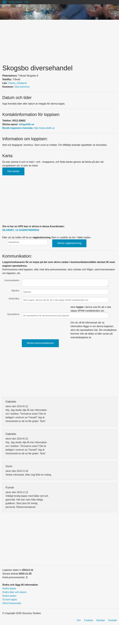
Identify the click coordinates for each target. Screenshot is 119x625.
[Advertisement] (59, 41)
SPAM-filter (14, 298)
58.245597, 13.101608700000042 (20, 230)
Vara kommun (21, 86)
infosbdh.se (26, 124)
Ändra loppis (15, 2)
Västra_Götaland (17, 83)
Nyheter (100, 620)
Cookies (88, 620)
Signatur (15, 290)
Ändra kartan (9, 596)
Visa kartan (13, 171)
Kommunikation (11, 280)
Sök (26, 2)
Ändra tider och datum (14, 592)
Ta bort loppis (9, 599)
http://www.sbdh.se (44, 128)
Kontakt (112, 620)
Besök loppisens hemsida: (18, 128)
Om (79, 620)
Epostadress (13, 314)
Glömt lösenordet (11, 603)
